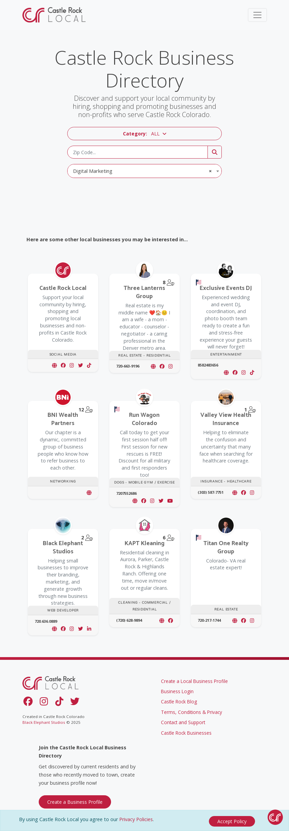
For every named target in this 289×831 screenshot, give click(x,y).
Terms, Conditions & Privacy (191, 710)
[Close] (232, 821)
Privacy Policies (136, 821)
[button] (144, 133)
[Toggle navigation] (257, 15)
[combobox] (144, 171)
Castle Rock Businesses (186, 731)
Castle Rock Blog (179, 699)
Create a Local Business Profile (194, 679)
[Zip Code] (137, 152)
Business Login (177, 689)
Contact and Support (183, 720)
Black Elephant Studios (43, 720)
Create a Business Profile (75, 800)
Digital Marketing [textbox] (142, 171)
